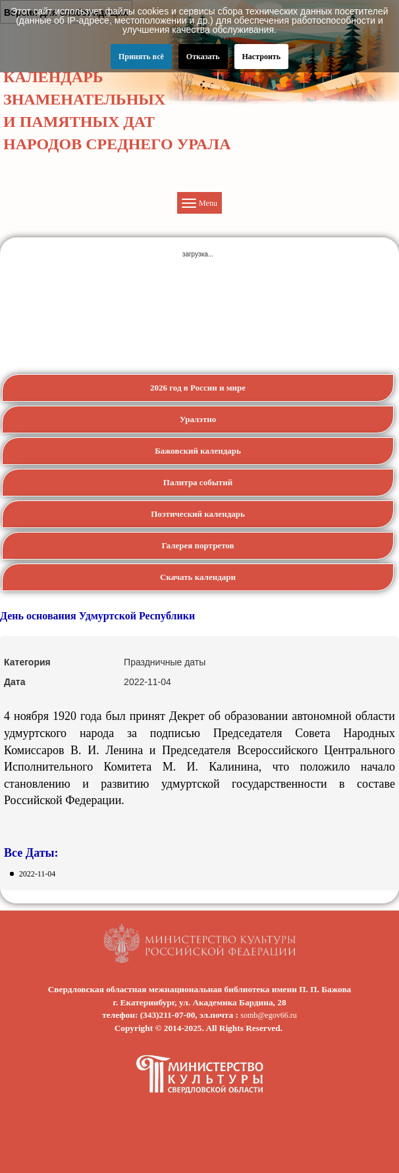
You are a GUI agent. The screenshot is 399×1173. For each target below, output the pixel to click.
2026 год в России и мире (198, 388)
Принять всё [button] (141, 56)
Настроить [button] (261, 56)
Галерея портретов (197, 545)
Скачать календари (198, 577)
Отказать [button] (203, 56)
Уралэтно (198, 419)
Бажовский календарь (198, 451)
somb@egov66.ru (268, 1015)
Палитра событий (197, 482)
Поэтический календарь (198, 514)
